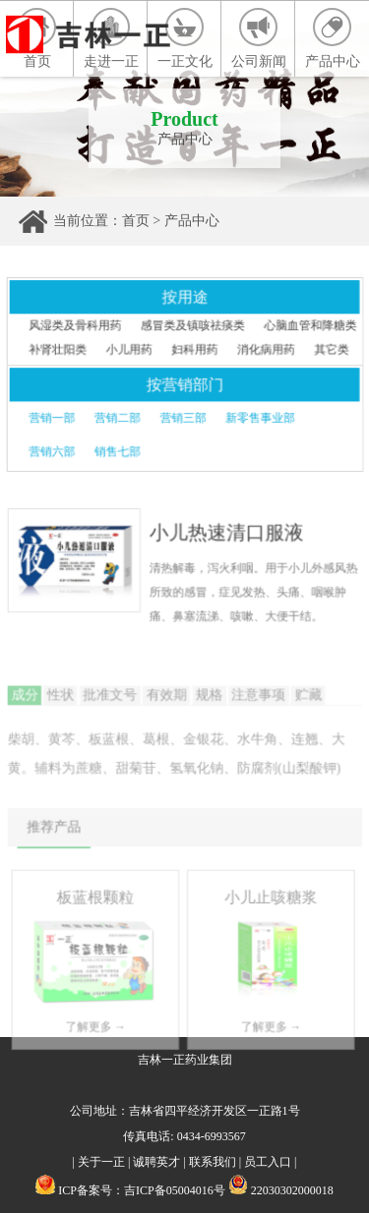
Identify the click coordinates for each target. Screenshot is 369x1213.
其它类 (330, 350)
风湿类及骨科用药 (76, 326)
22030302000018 (281, 1190)
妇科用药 (194, 350)
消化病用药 (264, 350)
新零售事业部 (259, 418)
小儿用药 (130, 350)
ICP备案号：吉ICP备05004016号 (141, 1190)
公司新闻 (258, 38)
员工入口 (267, 1162)
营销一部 (53, 418)
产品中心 (332, 38)
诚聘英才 (156, 1162)
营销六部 (53, 451)
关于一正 (101, 1162)
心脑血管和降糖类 (308, 326)
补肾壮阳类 (59, 350)
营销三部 (183, 418)
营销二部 (118, 418)
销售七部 (118, 451)
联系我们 (212, 1162)
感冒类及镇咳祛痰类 (193, 326)
